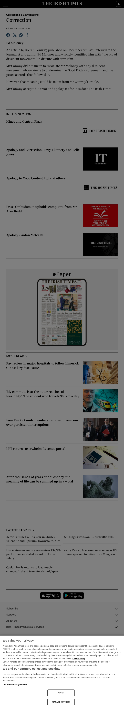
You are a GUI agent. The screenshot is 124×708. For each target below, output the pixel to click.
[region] (62, 671)
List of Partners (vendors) (15, 684)
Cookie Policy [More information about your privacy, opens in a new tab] (78, 658)
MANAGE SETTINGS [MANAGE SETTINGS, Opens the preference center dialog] (61, 702)
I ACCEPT (61, 693)
